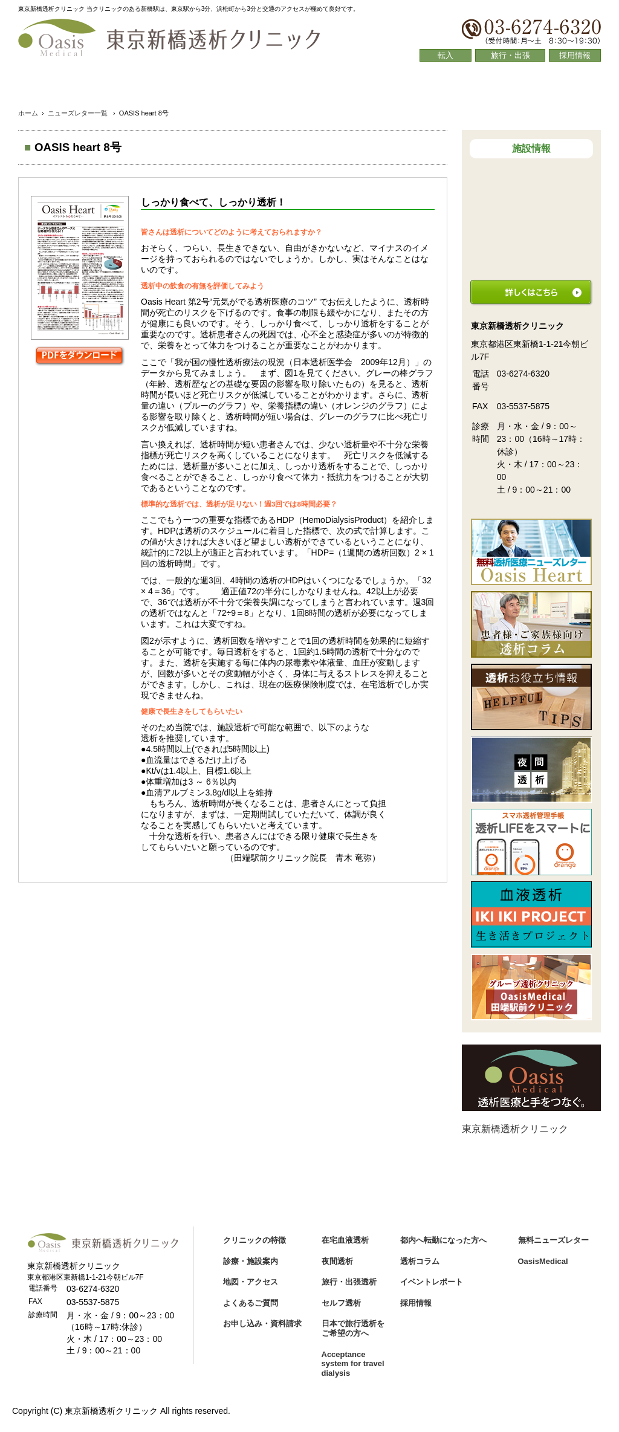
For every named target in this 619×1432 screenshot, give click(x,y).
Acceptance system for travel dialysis (353, 1364)
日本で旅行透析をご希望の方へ (353, 1328)
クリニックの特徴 (76, 85)
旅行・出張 (510, 55)
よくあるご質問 (426, 85)
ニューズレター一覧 (78, 113)
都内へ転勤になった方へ (443, 1240)
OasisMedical (543, 1261)
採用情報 (575, 55)
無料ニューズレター (553, 1240)
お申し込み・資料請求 (262, 1323)
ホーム (28, 113)
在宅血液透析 (345, 1240)
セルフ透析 (341, 1302)
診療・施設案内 (192, 85)
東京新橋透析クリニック (515, 1129)
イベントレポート (431, 1281)
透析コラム (543, 85)
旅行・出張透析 (349, 1281)
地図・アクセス (309, 85)
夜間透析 (337, 1261)
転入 (445, 55)
